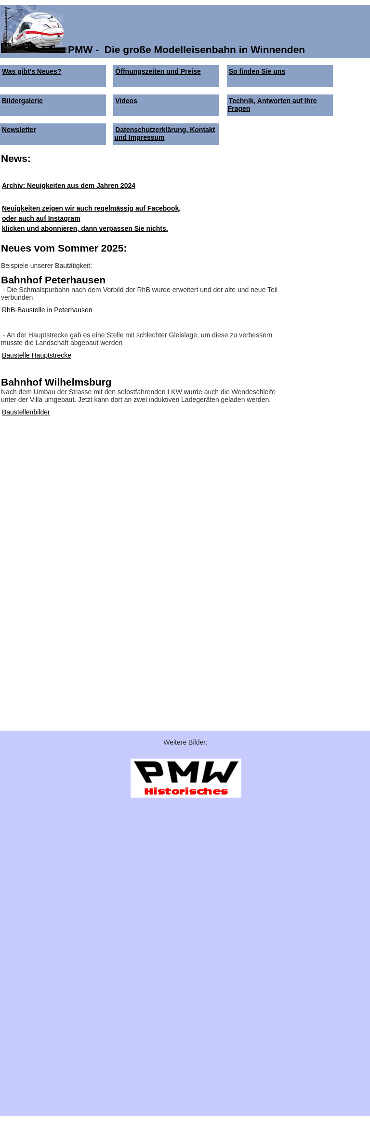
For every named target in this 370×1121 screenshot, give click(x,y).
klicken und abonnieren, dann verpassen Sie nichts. (85, 228)
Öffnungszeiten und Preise (157, 71)
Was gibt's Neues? (31, 71)
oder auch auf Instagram (41, 218)
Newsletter (19, 129)
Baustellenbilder (26, 412)
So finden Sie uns (257, 71)
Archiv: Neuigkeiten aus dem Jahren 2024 (68, 185)
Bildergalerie (22, 101)
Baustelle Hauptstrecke (36, 355)
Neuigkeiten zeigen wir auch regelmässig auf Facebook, (91, 208)
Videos (126, 101)
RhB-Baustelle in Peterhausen (47, 310)
